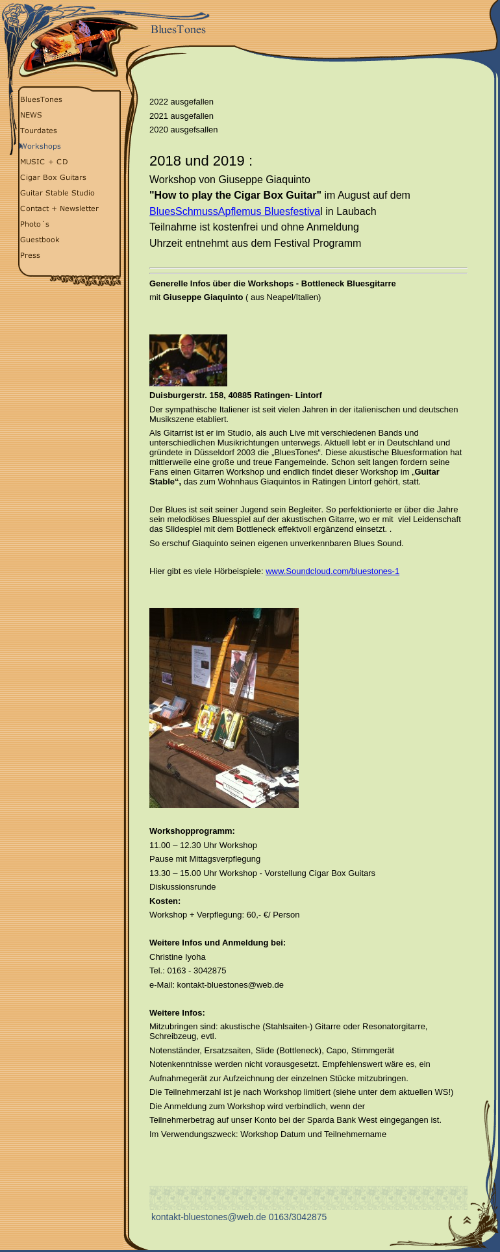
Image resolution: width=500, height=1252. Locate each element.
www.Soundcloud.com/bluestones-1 (332, 571)
